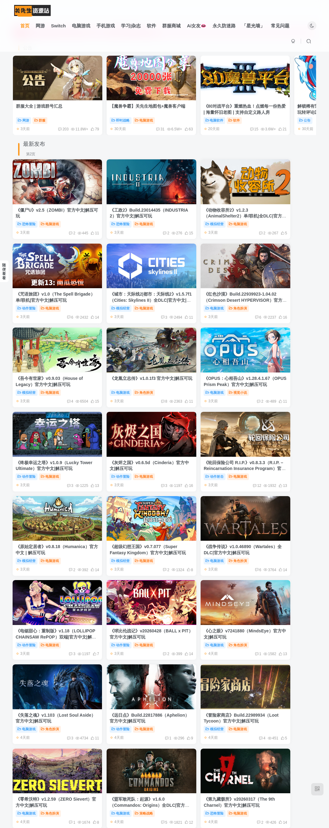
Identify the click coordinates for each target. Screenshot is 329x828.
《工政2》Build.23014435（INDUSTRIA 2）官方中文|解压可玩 (124, 198)
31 (126, 120)
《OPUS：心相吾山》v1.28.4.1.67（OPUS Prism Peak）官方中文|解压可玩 (42, 350)
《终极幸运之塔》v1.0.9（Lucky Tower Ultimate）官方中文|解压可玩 (124, 350)
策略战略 (204, 586)
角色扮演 (127, 283)
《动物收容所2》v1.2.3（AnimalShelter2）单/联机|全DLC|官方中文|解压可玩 (200, 198)
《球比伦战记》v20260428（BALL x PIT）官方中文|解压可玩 (47, 502)
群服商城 (172, 25)
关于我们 (192, 798)
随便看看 (4, 271)
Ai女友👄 (197, 25)
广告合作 (169, 798)
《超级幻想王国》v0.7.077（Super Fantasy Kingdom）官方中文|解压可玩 (124, 426)
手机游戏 (105, 25)
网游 (40, 25)
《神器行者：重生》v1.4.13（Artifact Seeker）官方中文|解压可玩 (203, 654)
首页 (24, 25)
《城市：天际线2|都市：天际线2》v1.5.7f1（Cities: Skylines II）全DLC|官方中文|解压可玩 (46, 274)
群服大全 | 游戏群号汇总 (39, 97)
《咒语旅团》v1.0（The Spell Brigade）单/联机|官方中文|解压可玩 (278, 198)
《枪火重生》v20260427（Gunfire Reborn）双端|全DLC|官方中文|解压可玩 (279, 730)
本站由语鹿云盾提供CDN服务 (232, 798)
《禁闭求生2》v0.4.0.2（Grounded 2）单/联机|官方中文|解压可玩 (46, 730)
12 (283, 368)
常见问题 (280, 25)
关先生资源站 (159, 807)
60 (285, 120)
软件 (151, 25)
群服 (40, 111)
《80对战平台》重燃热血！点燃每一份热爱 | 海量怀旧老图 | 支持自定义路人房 (202, 103)
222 (182, 764)
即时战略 (104, 111)
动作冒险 (258, 207)
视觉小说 (50, 358)
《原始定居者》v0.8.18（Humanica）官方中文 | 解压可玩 (47, 426)
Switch (58, 25)
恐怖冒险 (27, 207)
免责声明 (147, 798)
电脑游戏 (81, 25)
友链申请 (125, 798)
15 (203, 120)
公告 (254, 111)
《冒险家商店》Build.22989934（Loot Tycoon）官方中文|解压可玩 (48, 578)
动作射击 (258, 358)
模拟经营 (181, 207)
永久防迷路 (224, 25)
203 (46, 120)
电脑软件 (181, 111)
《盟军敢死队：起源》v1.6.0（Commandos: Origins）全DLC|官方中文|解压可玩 (198, 578)
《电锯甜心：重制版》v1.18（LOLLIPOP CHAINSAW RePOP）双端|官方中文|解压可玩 (279, 426)
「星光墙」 (253, 25)
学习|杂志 (131, 25)
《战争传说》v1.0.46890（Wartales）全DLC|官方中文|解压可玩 (201, 426)
